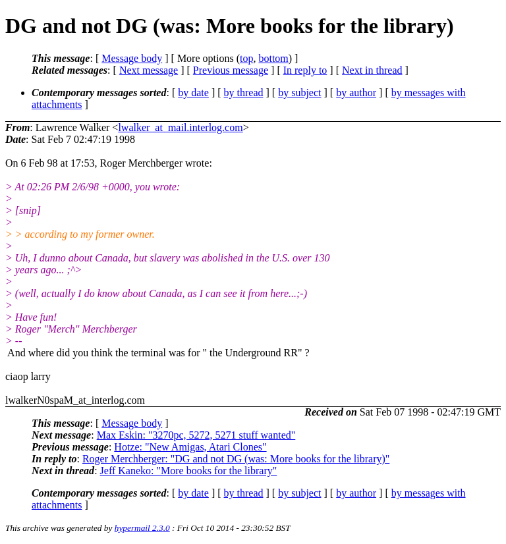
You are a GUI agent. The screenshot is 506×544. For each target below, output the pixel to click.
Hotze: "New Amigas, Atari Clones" (190, 446)
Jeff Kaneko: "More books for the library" (188, 470)
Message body (131, 58)
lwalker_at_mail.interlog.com (180, 127)
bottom (273, 58)
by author (356, 92)
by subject (299, 92)
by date (193, 92)
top (246, 58)
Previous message (230, 70)
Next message (148, 70)
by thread (244, 92)
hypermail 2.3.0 (142, 528)
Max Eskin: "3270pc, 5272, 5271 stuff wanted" (196, 435)
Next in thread (372, 70)
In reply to (305, 70)
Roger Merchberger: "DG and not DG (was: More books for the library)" (235, 458)
